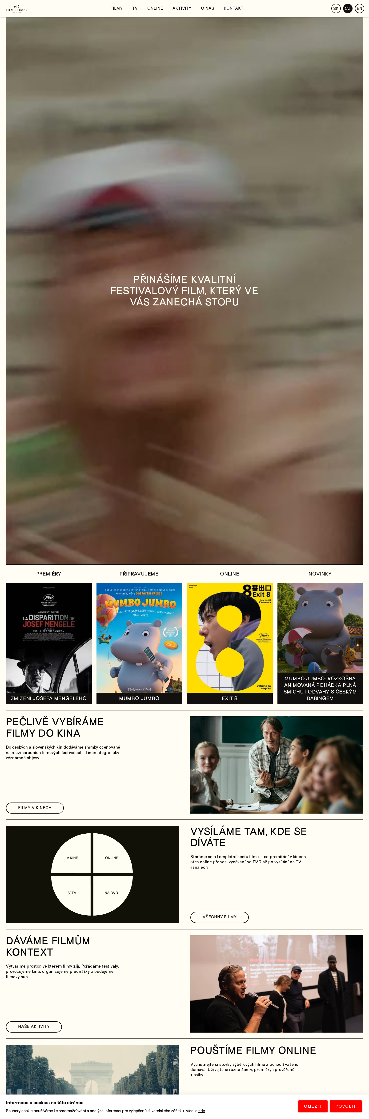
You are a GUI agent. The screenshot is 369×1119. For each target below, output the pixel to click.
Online (155, 8)
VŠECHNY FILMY (220, 917)
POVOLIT (346, 1106)
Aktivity (181, 8)
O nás (207, 8)
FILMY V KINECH (35, 808)
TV (135, 8)
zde (201, 1111)
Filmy (116, 8)
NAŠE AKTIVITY (34, 1026)
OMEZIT (313, 1106)
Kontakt (234, 8)
